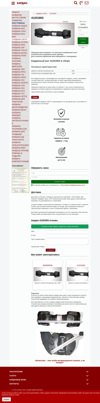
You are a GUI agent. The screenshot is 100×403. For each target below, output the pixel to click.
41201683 (81, 263)
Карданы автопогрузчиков (20, 121)
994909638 (47, 263)
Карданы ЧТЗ (18, 94)
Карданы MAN (18, 45)
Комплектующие (20, 161)
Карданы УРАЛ (19, 31)
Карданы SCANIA (20, 42)
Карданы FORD (19, 56)
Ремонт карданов (17, 13)
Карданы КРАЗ (18, 72)
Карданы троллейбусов (19, 127)
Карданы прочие (20, 151)
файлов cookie (14, 395)
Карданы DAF (18, 48)
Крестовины (18, 23)
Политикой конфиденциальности (73, 183)
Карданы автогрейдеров (19, 105)
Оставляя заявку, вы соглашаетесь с (59, 183)
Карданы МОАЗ (19, 110)
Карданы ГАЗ (18, 75)
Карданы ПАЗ (18, 86)
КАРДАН (22, 3)
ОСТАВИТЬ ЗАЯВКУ (83, 38)
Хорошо (6, 399)
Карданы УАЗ (18, 80)
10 (55, 244)
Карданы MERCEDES (17, 65)
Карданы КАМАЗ (19, 26)
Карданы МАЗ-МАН (18, 35)
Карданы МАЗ (18, 29)
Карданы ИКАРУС (20, 83)
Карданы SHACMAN (16, 59)
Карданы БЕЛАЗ (19, 53)
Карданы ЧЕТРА (19, 96)
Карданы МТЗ (18, 91)
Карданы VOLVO (19, 50)
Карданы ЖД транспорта (18, 138)
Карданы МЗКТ (19, 148)
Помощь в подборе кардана (17, 156)
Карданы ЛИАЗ (19, 77)
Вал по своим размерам (19, 19)
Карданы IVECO (19, 39)
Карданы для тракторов (18, 100)
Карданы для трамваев (18, 133)
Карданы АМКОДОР (16, 114)
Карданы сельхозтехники (20, 143)
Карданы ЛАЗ (18, 88)
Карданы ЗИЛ (18, 69)
